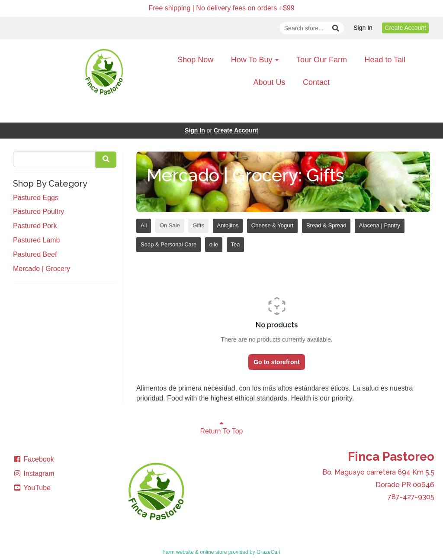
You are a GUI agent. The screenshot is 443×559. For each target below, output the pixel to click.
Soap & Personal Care (168, 244)
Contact (316, 82)
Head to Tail (384, 59)
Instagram (34, 473)
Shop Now (195, 59)
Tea (235, 244)
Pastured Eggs (35, 197)
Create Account (405, 27)
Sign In (362, 27)
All (144, 225)
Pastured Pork (35, 225)
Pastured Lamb (36, 240)
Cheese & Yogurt (272, 225)
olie (213, 244)
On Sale (170, 225)
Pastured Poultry (38, 211)
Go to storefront (277, 362)
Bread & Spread (326, 225)
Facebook (33, 459)
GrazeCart (268, 552)
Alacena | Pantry (379, 225)
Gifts (198, 225)
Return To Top (221, 427)
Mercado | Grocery (41, 268)
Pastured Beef (35, 254)
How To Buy (255, 59)
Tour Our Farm (321, 59)
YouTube (32, 487)
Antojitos (228, 225)
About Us (269, 82)
